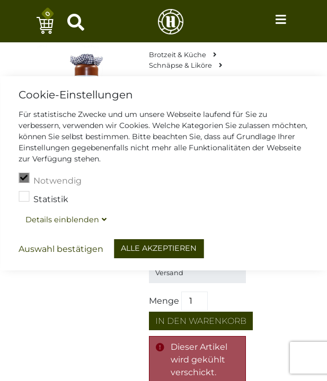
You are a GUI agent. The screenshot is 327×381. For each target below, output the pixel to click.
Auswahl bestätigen (61, 249)
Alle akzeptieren (159, 248)
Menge (164, 301)
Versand (169, 273)
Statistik (43, 198)
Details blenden (62, 219)
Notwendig (50, 179)
